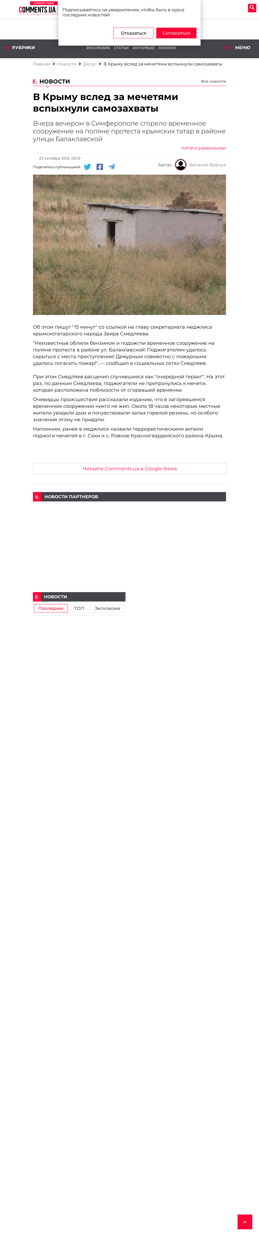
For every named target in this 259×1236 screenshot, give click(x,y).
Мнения (167, 48)
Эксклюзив (98, 48)
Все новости (213, 81)
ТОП (79, 608)
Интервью (143, 48)
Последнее (51, 608)
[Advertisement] (129, 539)
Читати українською (203, 148)
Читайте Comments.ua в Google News (130, 468)
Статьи (121, 48)
